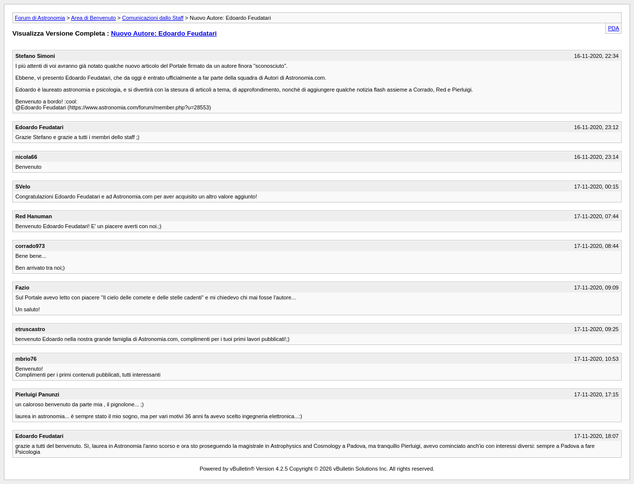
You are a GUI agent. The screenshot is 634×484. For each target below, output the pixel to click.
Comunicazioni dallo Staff (152, 18)
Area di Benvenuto (93, 18)
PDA (613, 28)
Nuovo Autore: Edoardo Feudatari (164, 33)
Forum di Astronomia (40, 18)
